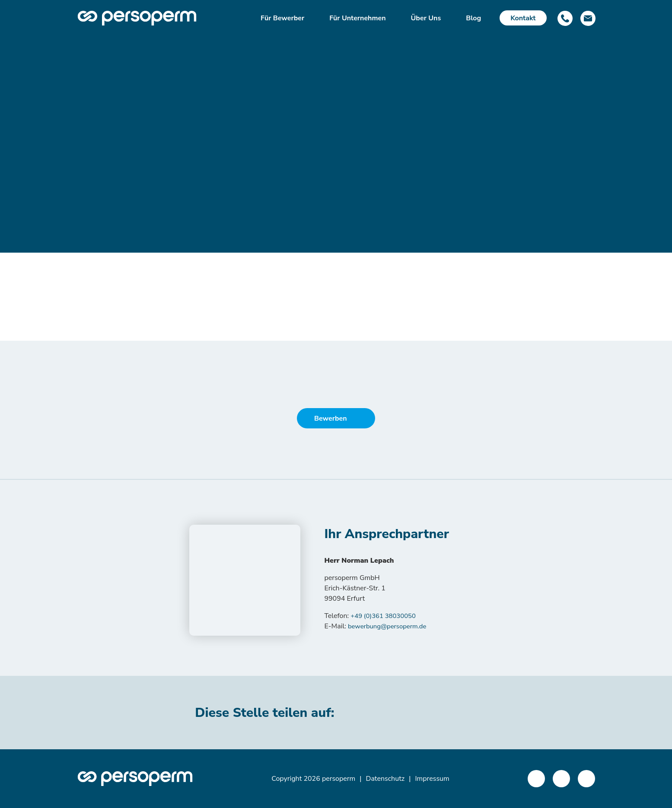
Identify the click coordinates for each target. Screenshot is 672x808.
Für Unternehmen (357, 18)
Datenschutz (385, 778)
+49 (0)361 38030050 (385, 616)
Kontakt (522, 18)
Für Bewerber (282, 18)
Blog (473, 18)
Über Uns (426, 18)
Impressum (432, 778)
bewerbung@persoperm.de (390, 626)
